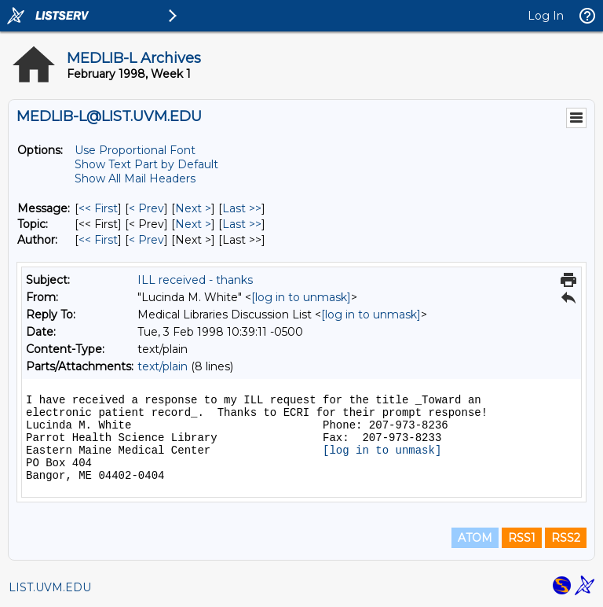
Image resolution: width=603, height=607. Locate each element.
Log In (546, 16)
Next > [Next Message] (193, 208)
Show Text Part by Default (146, 164)
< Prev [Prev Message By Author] (146, 240)
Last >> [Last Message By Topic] (241, 224)
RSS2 (565, 538)
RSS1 (521, 538)
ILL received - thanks (195, 280)
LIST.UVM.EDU (50, 587)
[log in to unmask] (301, 297)
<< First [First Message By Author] (98, 240)
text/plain (162, 366)
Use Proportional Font (135, 150)
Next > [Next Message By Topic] (193, 224)
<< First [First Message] (98, 208)
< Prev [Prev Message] (146, 208)
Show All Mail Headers (135, 178)
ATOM (475, 538)
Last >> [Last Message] (241, 208)
